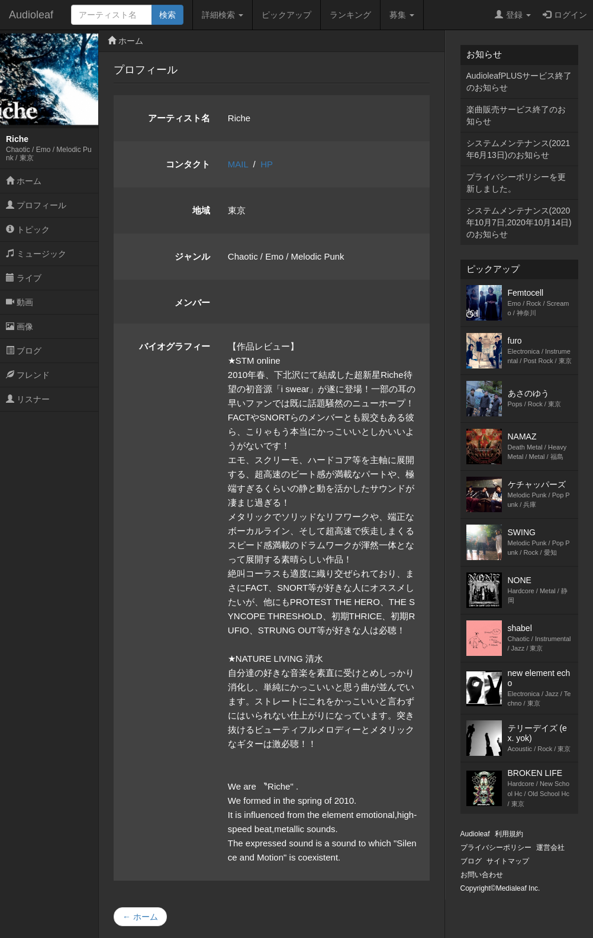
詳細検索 (222, 15)
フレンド (28, 375)
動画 (19, 302)
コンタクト (188, 164)
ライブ (23, 278)
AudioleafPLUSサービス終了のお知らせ (519, 81)
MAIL (238, 164)
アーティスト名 (179, 118)
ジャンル (192, 256)
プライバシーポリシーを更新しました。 (516, 182)
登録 (513, 15)
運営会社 (550, 847)
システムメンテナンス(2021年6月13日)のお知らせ (518, 149)
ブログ (23, 350)
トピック (28, 229)
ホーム (23, 181)
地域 (201, 210)
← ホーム (140, 916)
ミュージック (36, 253)
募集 (401, 15)
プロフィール (36, 205)
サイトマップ (507, 861)
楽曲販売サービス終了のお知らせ (516, 115)
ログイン (565, 15)
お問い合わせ (481, 875)
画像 (19, 326)
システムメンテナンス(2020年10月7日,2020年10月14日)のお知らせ (519, 222)
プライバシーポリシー (495, 847)
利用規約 (509, 834)
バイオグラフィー (174, 346)
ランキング (350, 15)
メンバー (192, 302)
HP (266, 164)
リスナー (28, 399)
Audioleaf (31, 15)
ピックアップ (286, 15)
